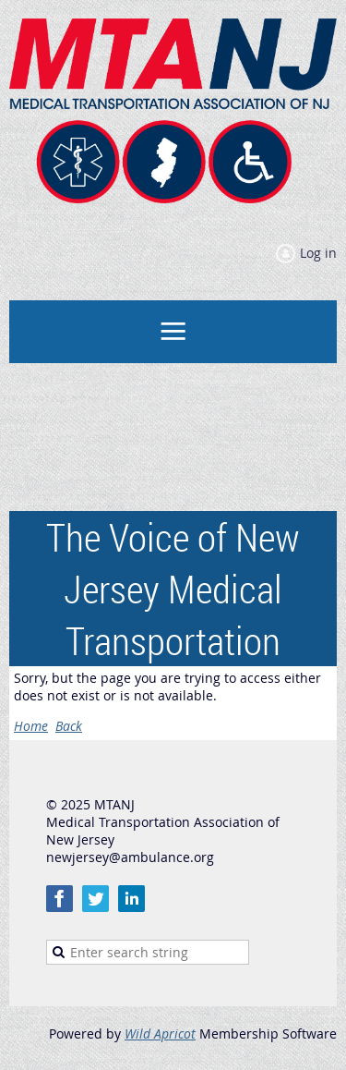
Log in (318, 252)
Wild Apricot (160, 1033)
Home (31, 726)
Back (68, 726)
